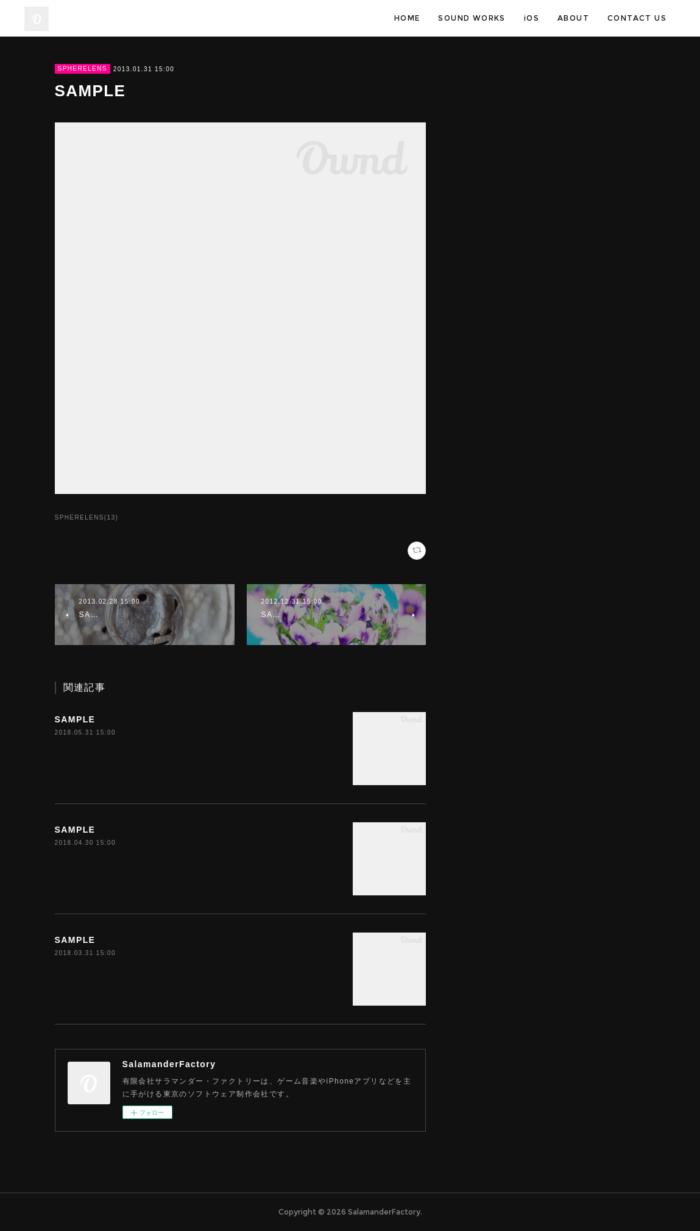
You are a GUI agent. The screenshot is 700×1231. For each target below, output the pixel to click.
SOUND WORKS (471, 18)
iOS (531, 18)
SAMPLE (75, 719)
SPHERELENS (82, 68)
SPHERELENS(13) (87, 517)
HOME (407, 18)
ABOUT (573, 18)
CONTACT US (636, 18)
